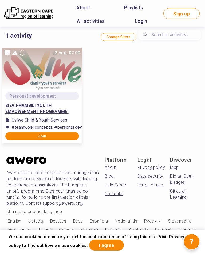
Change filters (118, 37)
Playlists (133, 7)
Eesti (78, 221)
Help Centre (116, 184)
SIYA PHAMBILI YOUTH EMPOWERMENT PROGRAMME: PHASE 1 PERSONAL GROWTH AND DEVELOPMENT (40, 109)
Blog (109, 176)
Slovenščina (179, 221)
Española (99, 221)
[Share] (74, 81)
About (83, 7)
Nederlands (126, 221)
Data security (150, 176)
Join (42, 136)
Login (141, 21)
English (14, 221)
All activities (91, 21)
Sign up (181, 13)
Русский (152, 221)
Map (174, 167)
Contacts (114, 193)
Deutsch (58, 221)
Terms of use (150, 184)
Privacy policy (151, 167)
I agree (106, 245)
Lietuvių (35, 221)
